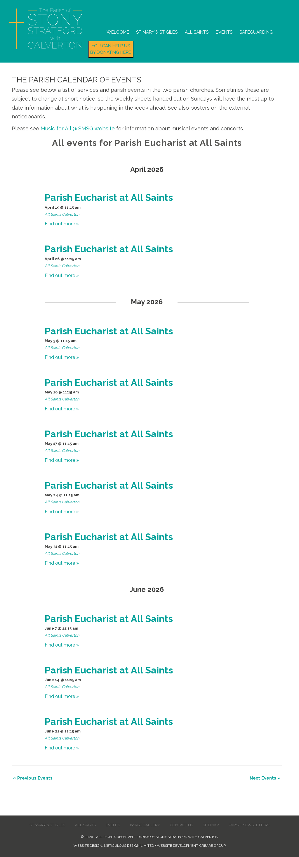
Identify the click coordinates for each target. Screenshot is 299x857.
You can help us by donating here (110, 49)
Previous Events (33, 778)
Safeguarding (256, 32)
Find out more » (62, 224)
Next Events (265, 778)
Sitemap (211, 825)
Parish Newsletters (249, 825)
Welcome (118, 32)
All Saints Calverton (62, 214)
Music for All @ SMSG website (78, 128)
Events (224, 32)
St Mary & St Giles (157, 32)
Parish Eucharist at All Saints (109, 197)
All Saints (196, 32)
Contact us (181, 825)
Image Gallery (145, 825)
